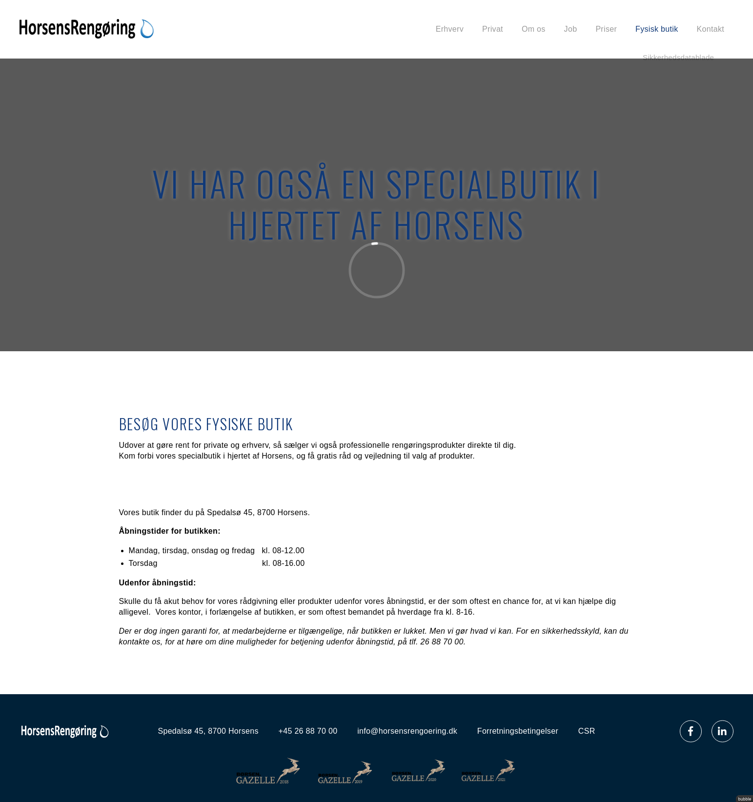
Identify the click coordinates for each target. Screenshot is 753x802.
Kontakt (711, 29)
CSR (586, 731)
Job (570, 29)
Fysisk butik (656, 29)
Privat (492, 29)
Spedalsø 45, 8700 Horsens (208, 731)
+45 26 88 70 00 (308, 731)
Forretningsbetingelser (517, 731)
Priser (606, 29)
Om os (534, 29)
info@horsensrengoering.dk (407, 731)
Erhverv (450, 29)
